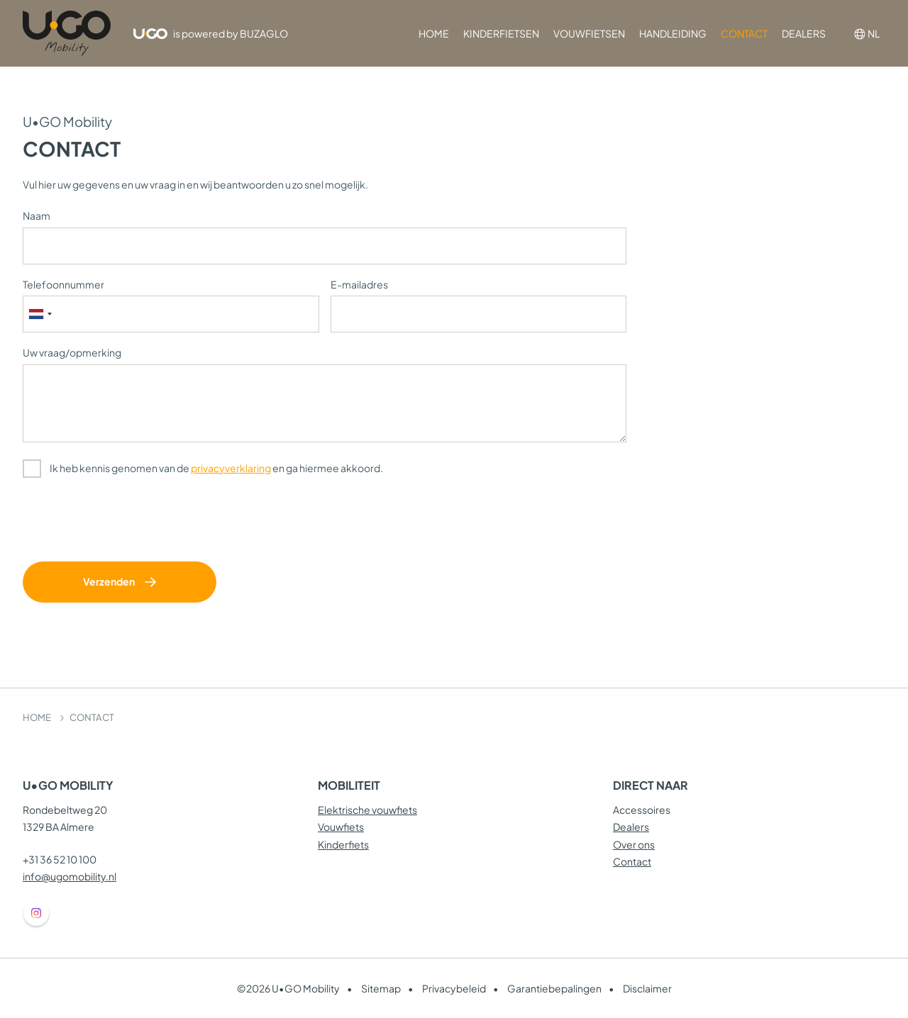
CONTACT (744, 33)
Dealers (631, 826)
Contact (632, 861)
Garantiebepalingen (554, 988)
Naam (36, 215)
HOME (434, 33)
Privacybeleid (454, 988)
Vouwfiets (341, 826)
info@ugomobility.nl (69, 876)
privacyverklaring (231, 468)
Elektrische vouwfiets (367, 809)
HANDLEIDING (673, 33)
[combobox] (39, 314)
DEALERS (804, 33)
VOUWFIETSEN (589, 33)
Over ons (634, 844)
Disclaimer (647, 988)
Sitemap (381, 988)
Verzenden (109, 581)
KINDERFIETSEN (501, 33)
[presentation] (130, 522)
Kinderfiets (343, 844)
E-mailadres (359, 284)
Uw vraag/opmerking (72, 352)
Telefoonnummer (63, 284)
